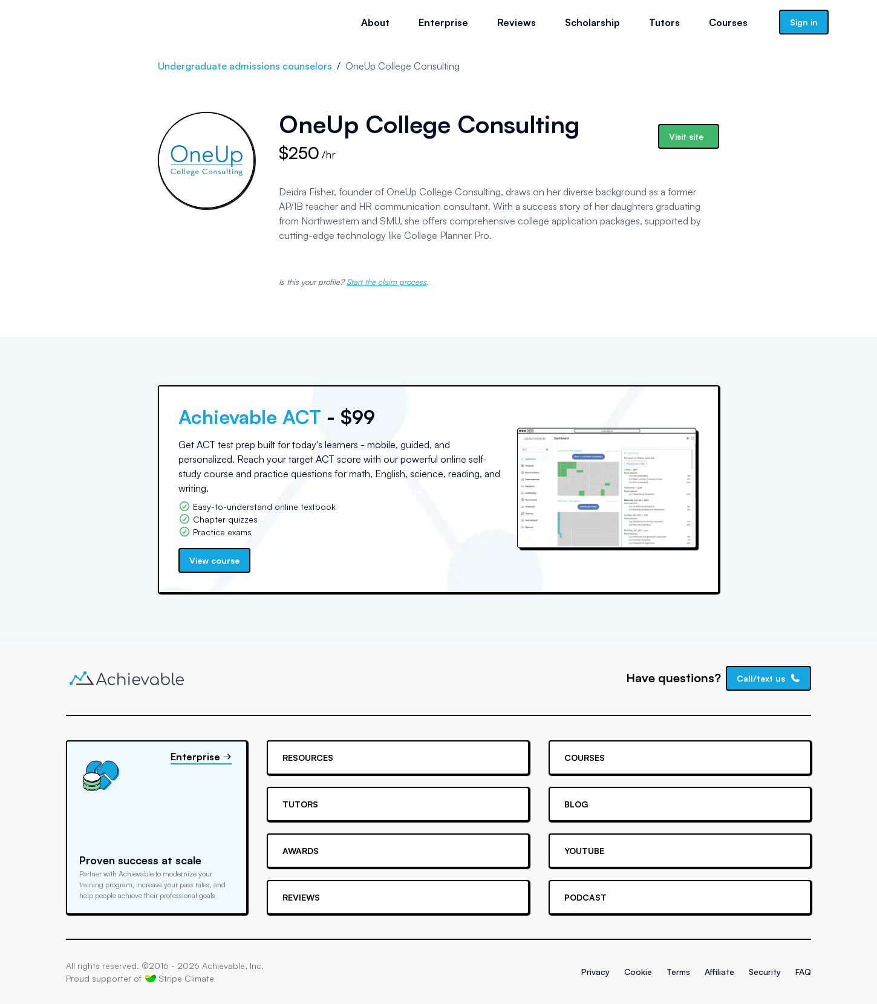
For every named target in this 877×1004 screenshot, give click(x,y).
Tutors (664, 22)
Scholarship (592, 22)
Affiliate (719, 972)
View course (214, 560)
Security (765, 972)
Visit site (686, 136)
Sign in (804, 22)
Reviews (516, 22)
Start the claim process (386, 282)
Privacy (595, 972)
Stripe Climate (179, 978)
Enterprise (443, 22)
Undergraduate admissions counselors (245, 66)
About (375, 22)
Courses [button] (728, 22)
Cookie (638, 972)
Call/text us (769, 678)
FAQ (803, 972)
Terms (678, 972)
